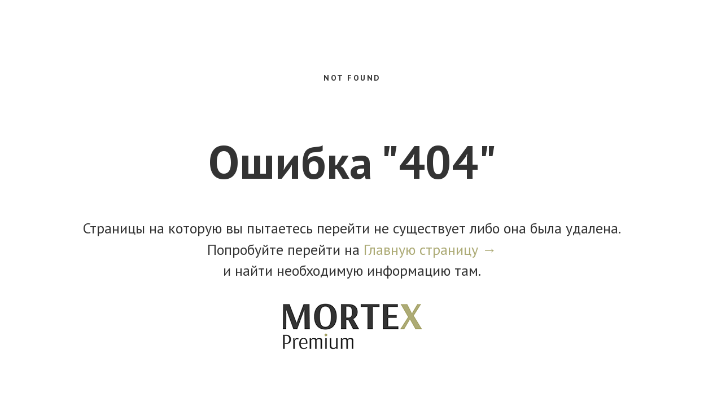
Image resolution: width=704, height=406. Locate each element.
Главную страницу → (430, 249)
